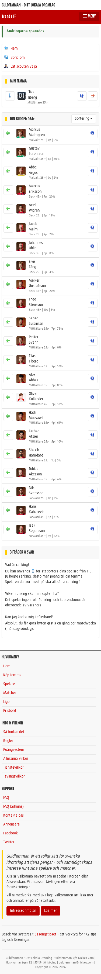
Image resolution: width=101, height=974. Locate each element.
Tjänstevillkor (13, 767)
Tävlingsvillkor (14, 776)
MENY (89, 16)
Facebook (10, 833)
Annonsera (11, 824)
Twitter (9, 842)
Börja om (14, 57)
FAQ (6, 798)
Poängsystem (13, 750)
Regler (8, 741)
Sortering (83, 118)
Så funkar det (13, 732)
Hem (11, 48)
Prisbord (9, 711)
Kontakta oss (13, 815)
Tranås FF (9, 16)
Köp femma (12, 675)
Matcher (9, 693)
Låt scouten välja (20, 66)
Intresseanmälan (23, 911)
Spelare (9, 684)
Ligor (7, 702)
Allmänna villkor (15, 759)
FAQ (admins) (13, 807)
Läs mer (50, 911)
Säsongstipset (45, 934)
